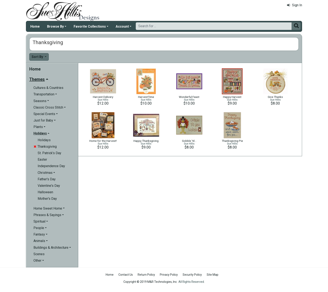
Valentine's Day (49, 186)
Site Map (212, 274)
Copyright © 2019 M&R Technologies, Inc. (150, 281)
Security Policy (192, 274)
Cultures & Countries (48, 88)
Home (35, 26)
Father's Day (47, 179)
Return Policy (146, 274)
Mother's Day (47, 199)
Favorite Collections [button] (90, 26)
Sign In (294, 5)
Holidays (44, 140)
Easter (42, 159)
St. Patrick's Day (49, 153)
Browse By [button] (55, 26)
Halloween (45, 192)
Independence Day (51, 166)
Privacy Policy (169, 274)
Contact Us (125, 274)
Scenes (39, 254)
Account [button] (122, 26)
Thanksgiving (45, 147)
